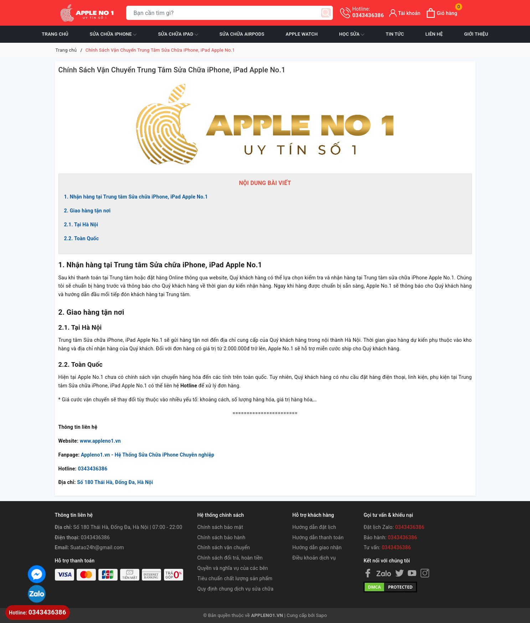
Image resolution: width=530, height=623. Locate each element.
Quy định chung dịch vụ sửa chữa (235, 589)
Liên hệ (434, 34)
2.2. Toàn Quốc (81, 238)
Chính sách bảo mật (220, 527)
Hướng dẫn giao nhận (316, 547)
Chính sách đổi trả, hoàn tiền (230, 558)
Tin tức (395, 34)
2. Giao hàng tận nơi (87, 210)
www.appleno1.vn (100, 441)
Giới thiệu (476, 34)
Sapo (321, 615)
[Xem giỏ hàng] (441, 13)
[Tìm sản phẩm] (229, 13)
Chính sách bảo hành (221, 537)
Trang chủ (55, 34)
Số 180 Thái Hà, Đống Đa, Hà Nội (115, 482)
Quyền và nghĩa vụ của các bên (232, 568)
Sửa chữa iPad (178, 34)
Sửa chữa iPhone (113, 34)
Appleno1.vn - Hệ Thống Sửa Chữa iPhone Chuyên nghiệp (147, 455)
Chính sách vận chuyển (223, 547)
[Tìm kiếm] (325, 13)
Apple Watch (302, 34)
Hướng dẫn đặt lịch (314, 527)
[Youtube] (412, 573)
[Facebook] (368, 573)
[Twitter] (399, 573)
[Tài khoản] (405, 13)
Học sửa (352, 34)
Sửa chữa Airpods (242, 34)
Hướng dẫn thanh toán (318, 537)
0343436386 (368, 12)
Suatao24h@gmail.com (97, 547)
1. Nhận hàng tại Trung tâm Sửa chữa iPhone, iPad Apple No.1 (136, 197)
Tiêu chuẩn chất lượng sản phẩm (235, 578)
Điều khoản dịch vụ (314, 558)
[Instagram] (425, 573)
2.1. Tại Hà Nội (81, 224)
